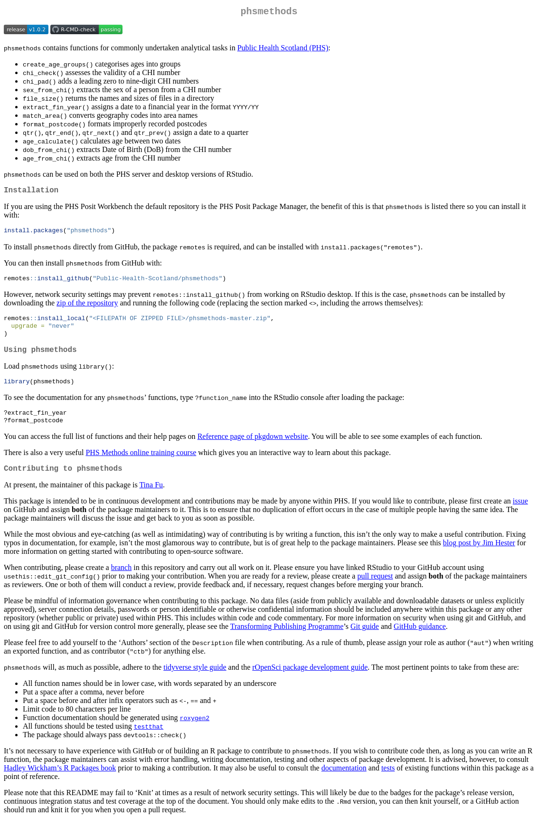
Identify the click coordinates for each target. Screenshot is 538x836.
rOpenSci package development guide (310, 681)
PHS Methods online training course (140, 465)
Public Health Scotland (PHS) (283, 50)
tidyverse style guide (194, 681)
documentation (344, 782)
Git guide (364, 640)
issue (520, 515)
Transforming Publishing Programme (287, 640)
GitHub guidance (420, 640)
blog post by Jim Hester (479, 557)
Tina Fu (151, 499)
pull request (375, 590)
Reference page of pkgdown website (253, 449)
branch (121, 582)
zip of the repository (87, 308)
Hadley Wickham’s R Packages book (60, 782)
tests (388, 782)
